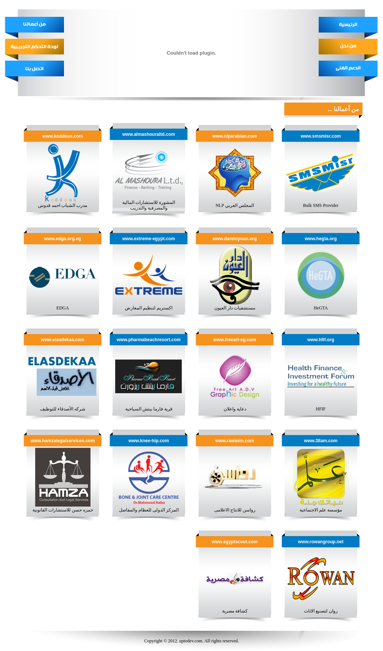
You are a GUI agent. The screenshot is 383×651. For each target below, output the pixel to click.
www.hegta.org (321, 238)
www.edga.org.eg (62, 238)
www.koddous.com (62, 136)
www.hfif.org (320, 339)
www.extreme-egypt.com (148, 238)
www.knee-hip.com (148, 440)
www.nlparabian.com (234, 136)
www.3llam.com (321, 440)
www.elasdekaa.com (62, 339)
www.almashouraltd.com (148, 134)
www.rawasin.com (234, 440)
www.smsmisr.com (321, 136)
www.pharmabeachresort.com (149, 339)
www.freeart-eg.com (234, 339)
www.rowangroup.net (321, 541)
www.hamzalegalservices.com (63, 440)
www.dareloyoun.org (234, 238)
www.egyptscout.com (235, 541)
